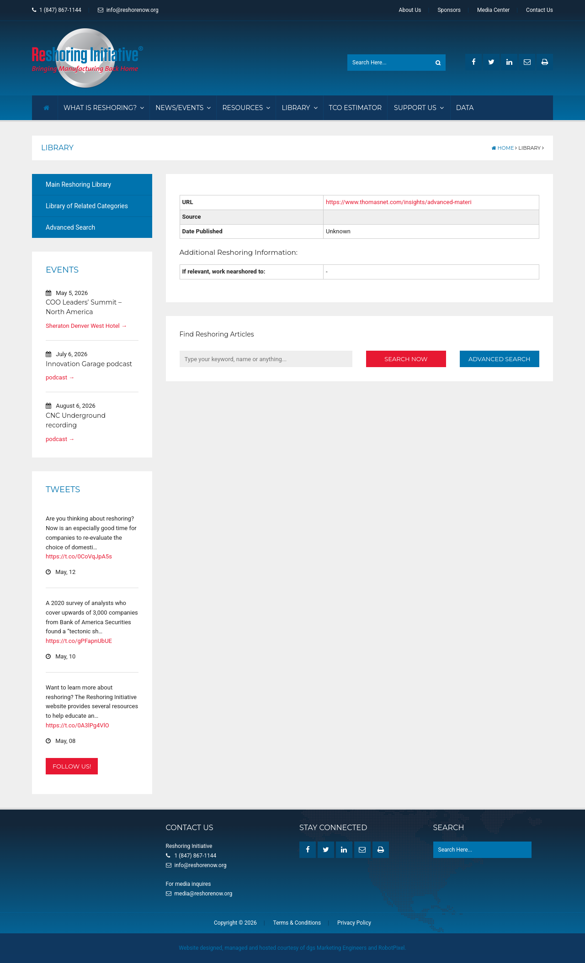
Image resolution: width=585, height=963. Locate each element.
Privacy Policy (354, 923)
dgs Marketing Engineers (336, 948)
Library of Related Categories (87, 206)
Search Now (405, 359)
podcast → (60, 377)
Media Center (493, 10)
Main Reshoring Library (78, 184)
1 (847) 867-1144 (56, 10)
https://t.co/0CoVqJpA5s (79, 556)
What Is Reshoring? (104, 108)
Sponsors (449, 10)
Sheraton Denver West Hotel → (86, 325)
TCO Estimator (355, 108)
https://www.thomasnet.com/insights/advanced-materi (398, 202)
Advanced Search (70, 227)
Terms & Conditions (297, 923)
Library (299, 108)
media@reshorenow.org (204, 893)
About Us (410, 10)
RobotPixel (391, 948)
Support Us (419, 108)
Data (465, 108)
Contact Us (539, 10)
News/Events (183, 108)
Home (503, 148)
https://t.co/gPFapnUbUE (79, 640)
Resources (246, 108)
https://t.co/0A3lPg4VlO (77, 725)
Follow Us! (72, 766)
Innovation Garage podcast (89, 364)
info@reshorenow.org (128, 10)
